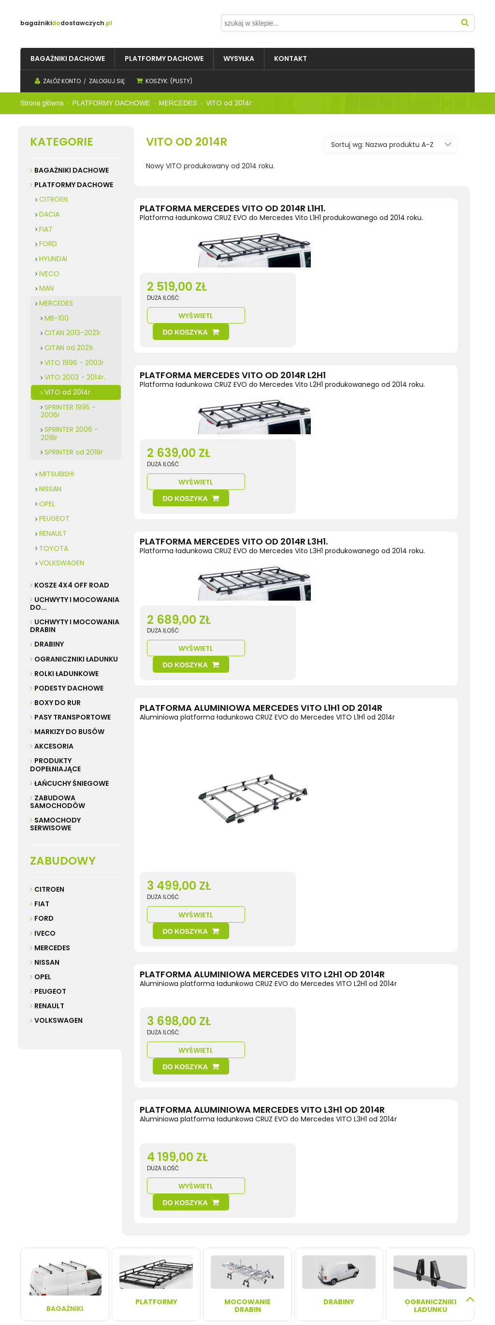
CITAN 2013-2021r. (73, 333)
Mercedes (52, 948)
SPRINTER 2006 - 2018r (69, 433)
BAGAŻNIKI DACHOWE (71, 170)
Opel (42, 977)
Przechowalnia (218, 1225)
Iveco (45, 933)
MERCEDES (56, 303)
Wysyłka (123, 1205)
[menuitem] (68, 59)
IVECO (49, 274)
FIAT (46, 229)
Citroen (49, 889)
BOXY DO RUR (57, 702)
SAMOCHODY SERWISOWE (55, 824)
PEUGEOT (54, 518)
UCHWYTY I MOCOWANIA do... (74, 603)
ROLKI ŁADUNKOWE (66, 673)
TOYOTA (53, 548)
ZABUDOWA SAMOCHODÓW (57, 801)
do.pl (104, 23)
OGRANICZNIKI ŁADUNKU (76, 659)
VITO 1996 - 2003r (74, 363)
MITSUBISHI (56, 474)
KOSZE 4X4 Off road (71, 585)
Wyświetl (333, 269)
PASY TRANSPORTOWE (72, 717)
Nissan (46, 962)
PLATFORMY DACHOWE (73, 185)
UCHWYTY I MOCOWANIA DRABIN (74, 625)
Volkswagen (58, 1020)
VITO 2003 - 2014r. (74, 377)
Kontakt (35, 1215)
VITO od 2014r (67, 392)
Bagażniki (65, 1098)
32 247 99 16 (406, 1234)
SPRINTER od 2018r (73, 452)
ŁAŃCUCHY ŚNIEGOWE (71, 783)
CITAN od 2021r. (69, 348)
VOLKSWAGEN (61, 563)
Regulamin (40, 1205)
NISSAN (50, 489)
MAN (46, 288)
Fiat (41, 904)
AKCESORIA (53, 746)
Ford (44, 918)
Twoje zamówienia (224, 1205)
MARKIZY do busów (69, 731)
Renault (49, 1006)
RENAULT (53, 533)
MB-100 (56, 318)
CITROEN (53, 199)
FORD (48, 244)
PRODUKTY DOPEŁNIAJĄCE (55, 764)
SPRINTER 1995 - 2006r (68, 411)
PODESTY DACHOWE (68, 688)
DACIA (49, 214)
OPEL (47, 504)
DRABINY (49, 644)
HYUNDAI (53, 259)
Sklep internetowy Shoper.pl (178, 1301)
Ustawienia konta (222, 1215)
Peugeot (50, 991)
